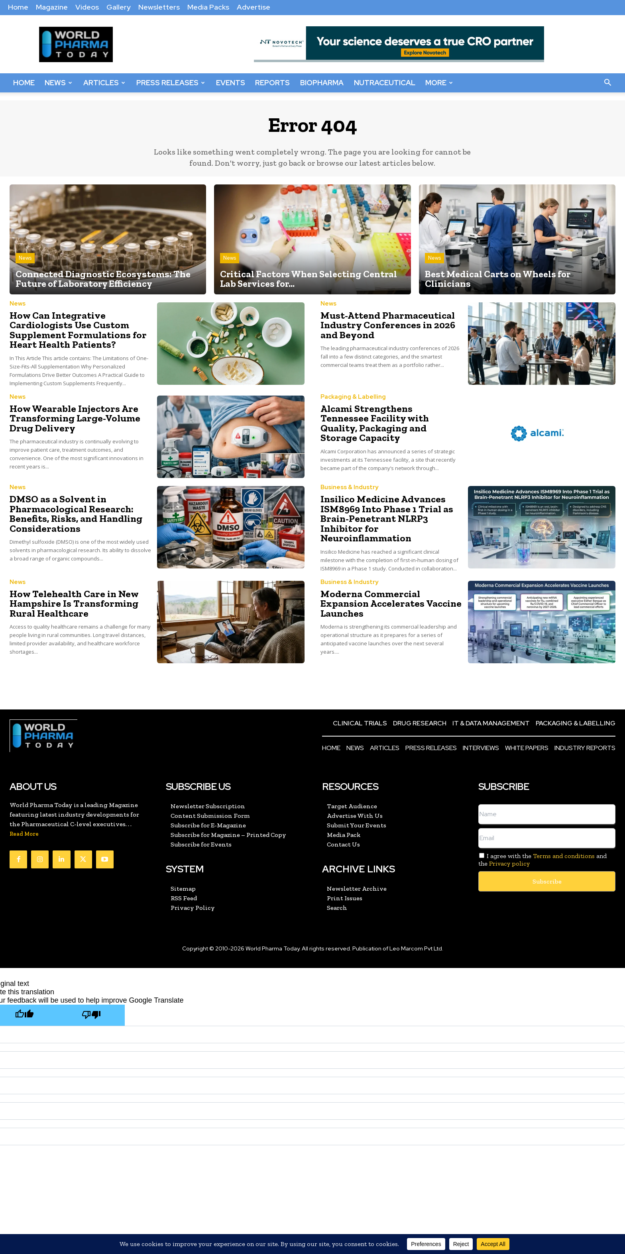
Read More (24, 832)
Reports (272, 82)
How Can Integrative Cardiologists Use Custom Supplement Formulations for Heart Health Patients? (76, 330)
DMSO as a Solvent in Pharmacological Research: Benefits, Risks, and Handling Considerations (75, 513)
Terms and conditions (564, 854)
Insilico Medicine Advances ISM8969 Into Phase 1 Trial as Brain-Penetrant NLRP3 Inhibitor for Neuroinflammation (384, 518)
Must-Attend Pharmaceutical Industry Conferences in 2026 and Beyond (386, 325)
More (439, 82)
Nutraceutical (384, 82)
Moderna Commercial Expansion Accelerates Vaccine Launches (389, 602)
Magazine (52, 7)
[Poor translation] (91, 1014)
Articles (104, 82)
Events (230, 82)
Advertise (253, 7)
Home (18, 7)
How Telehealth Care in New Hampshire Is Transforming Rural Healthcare (72, 602)
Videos (87, 7)
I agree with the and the (542, 858)
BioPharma (322, 82)
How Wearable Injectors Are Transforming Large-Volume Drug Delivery (73, 418)
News (58, 82)
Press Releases (170, 82)
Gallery (118, 7)
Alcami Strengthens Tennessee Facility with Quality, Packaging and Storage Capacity (389, 423)
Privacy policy (509, 862)
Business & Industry (349, 487)
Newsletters (159, 7)
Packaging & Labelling (353, 397)
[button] (607, 83)
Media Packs (208, 7)
